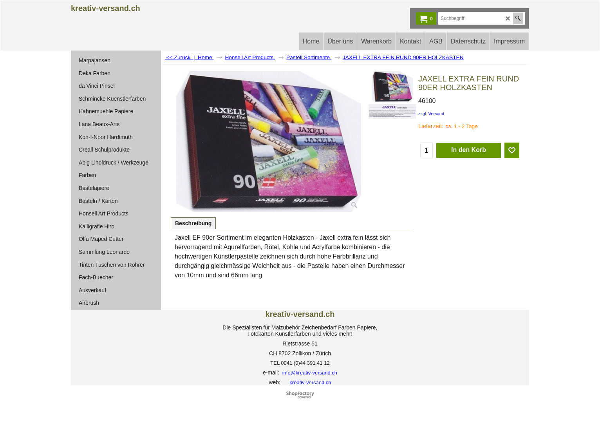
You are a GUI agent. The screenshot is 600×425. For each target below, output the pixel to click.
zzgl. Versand (431, 113)
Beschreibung (193, 223)
